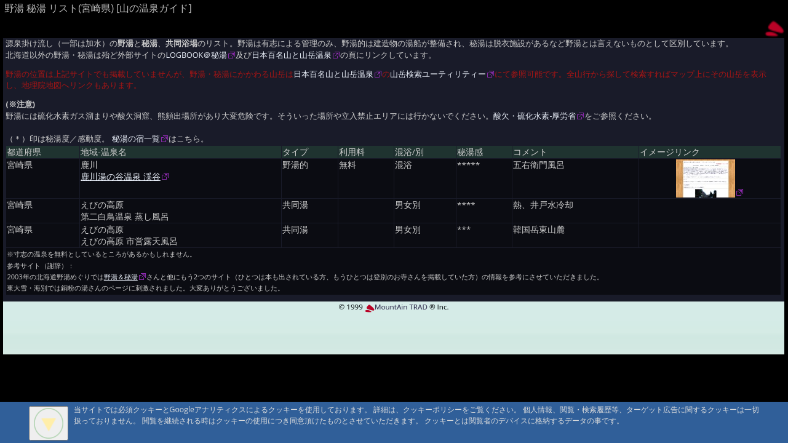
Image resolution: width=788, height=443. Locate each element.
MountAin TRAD (396, 306)
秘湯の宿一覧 (136, 139)
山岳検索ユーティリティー (438, 74)
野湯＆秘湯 (121, 276)
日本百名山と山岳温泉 (292, 55)
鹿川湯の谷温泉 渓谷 (121, 176)
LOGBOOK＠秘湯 (196, 55)
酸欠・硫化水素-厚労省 (534, 116)
